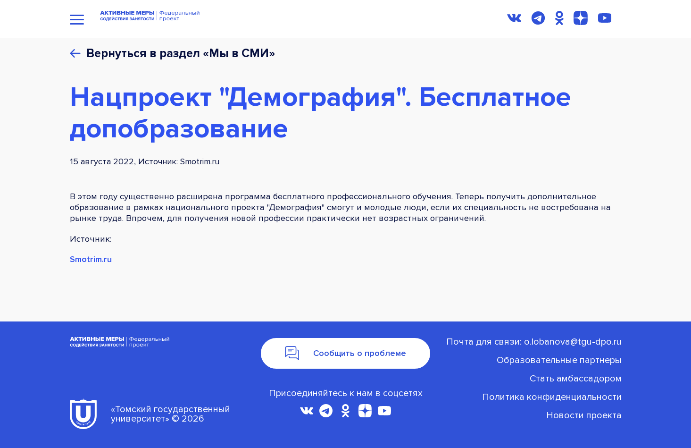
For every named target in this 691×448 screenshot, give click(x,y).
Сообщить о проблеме (346, 353)
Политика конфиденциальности (552, 397)
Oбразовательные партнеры (559, 360)
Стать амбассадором (576, 378)
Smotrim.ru (91, 259)
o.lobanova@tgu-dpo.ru (573, 341)
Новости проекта (584, 415)
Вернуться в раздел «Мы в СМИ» (180, 53)
